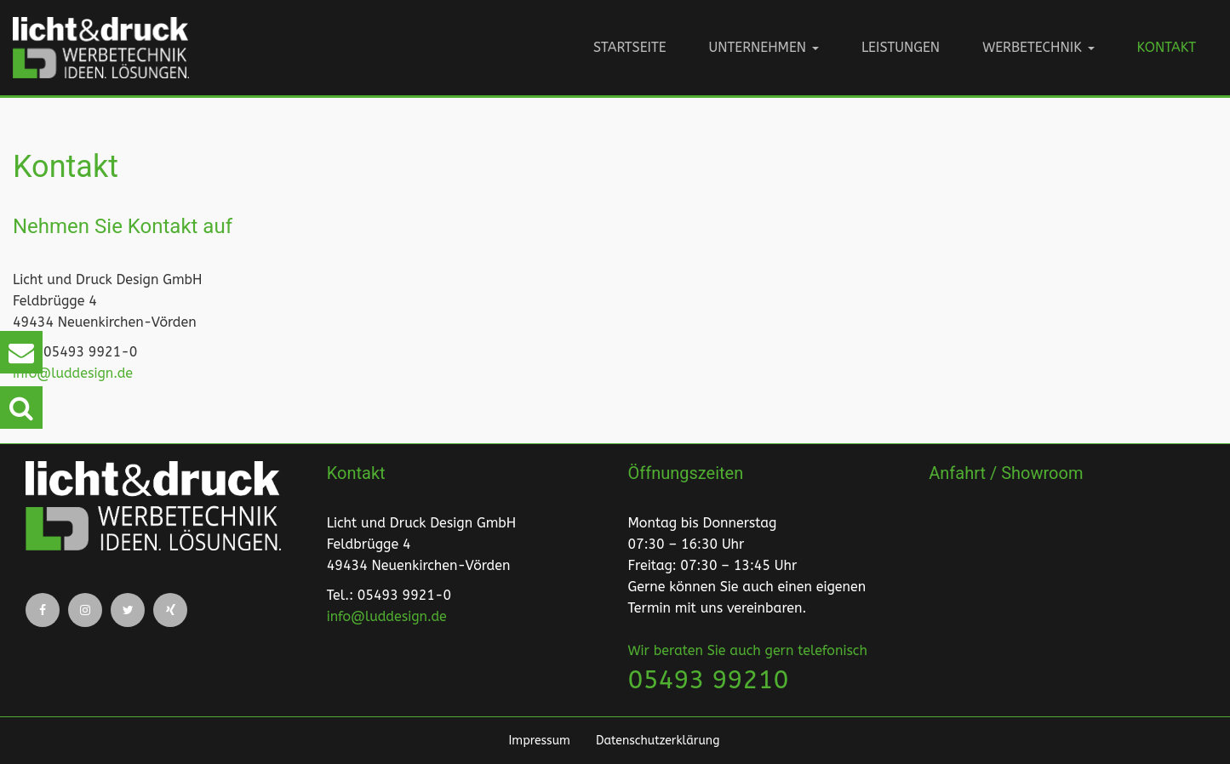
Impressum (539, 740)
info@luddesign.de (73, 373)
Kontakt (1166, 47)
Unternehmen (764, 47)
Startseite (629, 47)
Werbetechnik (1038, 47)
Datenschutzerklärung (657, 740)
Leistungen (900, 47)
